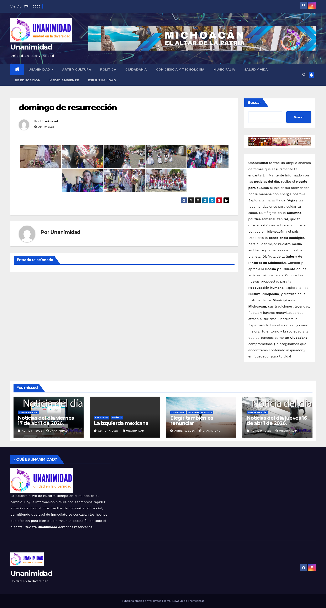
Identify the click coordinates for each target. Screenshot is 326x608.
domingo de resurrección (68, 107)
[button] (304, 75)
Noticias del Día (28, 412)
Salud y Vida (256, 69)
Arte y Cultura (76, 69)
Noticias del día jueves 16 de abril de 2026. (277, 420)
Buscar (254, 102)
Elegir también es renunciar (191, 420)
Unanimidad (31, 47)
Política (108, 69)
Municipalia (224, 69)
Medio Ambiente (64, 80)
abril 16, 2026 (262, 430)
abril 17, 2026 (32, 430)
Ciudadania (136, 69)
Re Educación (27, 80)
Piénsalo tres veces (200, 412)
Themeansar (196, 600)
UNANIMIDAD (39, 69)
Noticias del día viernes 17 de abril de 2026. (46, 420)
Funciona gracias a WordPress (142, 600)
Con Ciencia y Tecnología (180, 69)
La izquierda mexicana (121, 423)
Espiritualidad (102, 80)
